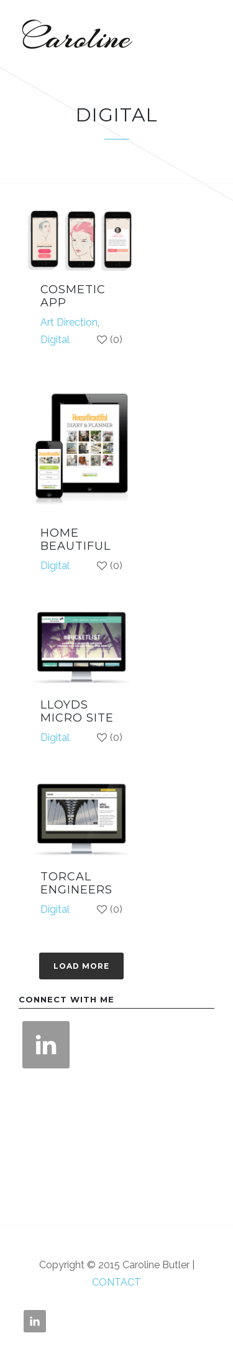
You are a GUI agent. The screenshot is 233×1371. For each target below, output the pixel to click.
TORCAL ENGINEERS (76, 883)
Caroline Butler (74, 30)
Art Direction (69, 322)
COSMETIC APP (73, 296)
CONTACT (116, 1282)
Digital (55, 340)
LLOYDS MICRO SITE (77, 711)
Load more (81, 966)
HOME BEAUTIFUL (75, 540)
